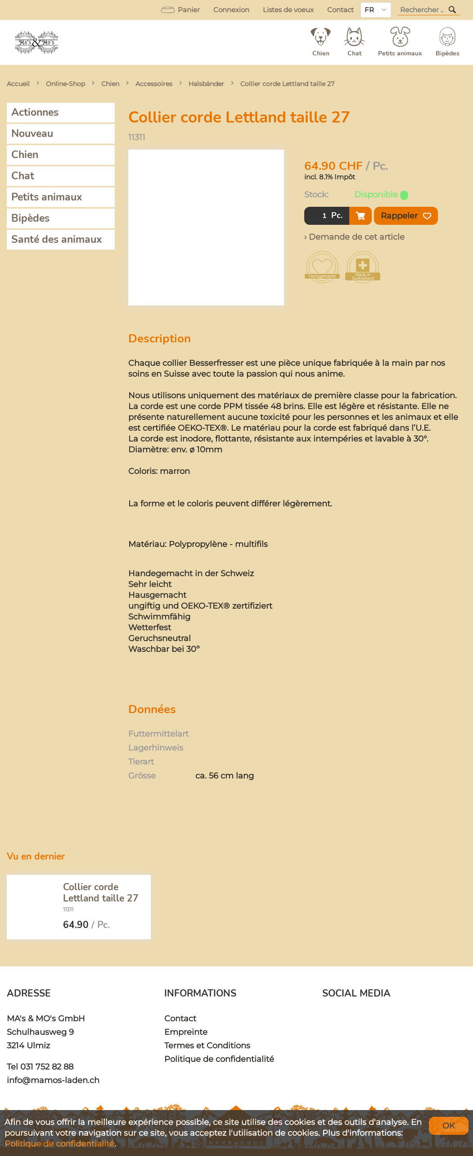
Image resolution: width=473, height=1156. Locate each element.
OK (448, 1125)
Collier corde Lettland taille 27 (287, 84)
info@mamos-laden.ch (53, 1080)
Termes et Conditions (207, 1045)
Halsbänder (206, 84)
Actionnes (35, 112)
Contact (340, 10)
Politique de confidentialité (219, 1059)
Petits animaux (46, 197)
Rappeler (406, 216)
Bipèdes (30, 218)
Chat (22, 176)
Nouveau (32, 134)
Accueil (18, 84)
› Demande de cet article (354, 236)
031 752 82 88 (46, 1066)
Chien (110, 84)
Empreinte (185, 1032)
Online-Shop (65, 84)
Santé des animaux (56, 239)
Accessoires (153, 84)
